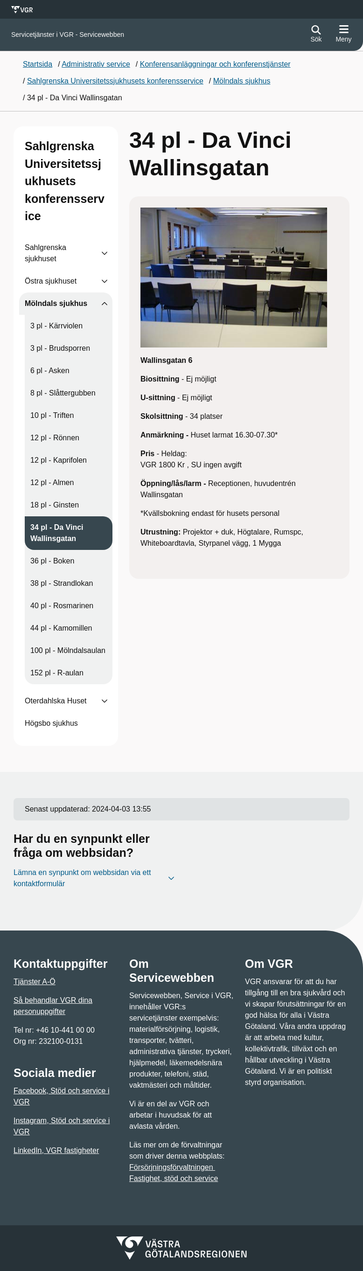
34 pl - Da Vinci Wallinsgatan (57, 532)
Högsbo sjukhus (51, 723)
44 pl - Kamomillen (61, 628)
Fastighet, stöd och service (173, 1178)
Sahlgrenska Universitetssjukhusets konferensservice (65, 180)
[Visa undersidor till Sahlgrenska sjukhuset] (104, 253)
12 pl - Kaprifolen (58, 460)
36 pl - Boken (52, 561)
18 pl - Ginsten (54, 505)
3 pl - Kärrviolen (56, 326)
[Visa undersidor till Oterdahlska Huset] (104, 701)
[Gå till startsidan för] (67, 35)
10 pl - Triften (52, 415)
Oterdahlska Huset (56, 701)
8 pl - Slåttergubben (63, 393)
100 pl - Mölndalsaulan (67, 650)
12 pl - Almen (52, 482)
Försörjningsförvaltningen (172, 1167)
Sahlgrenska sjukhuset (45, 253)
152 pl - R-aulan (57, 673)
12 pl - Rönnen (54, 438)
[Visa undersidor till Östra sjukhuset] (104, 281)
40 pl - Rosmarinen (61, 606)
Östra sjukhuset (51, 281)
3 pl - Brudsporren (60, 348)
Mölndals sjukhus (56, 303)
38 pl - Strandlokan (61, 583)
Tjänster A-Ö (35, 982)
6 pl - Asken (50, 371)
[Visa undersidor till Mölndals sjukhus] (104, 304)
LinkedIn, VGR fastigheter (56, 1150)
